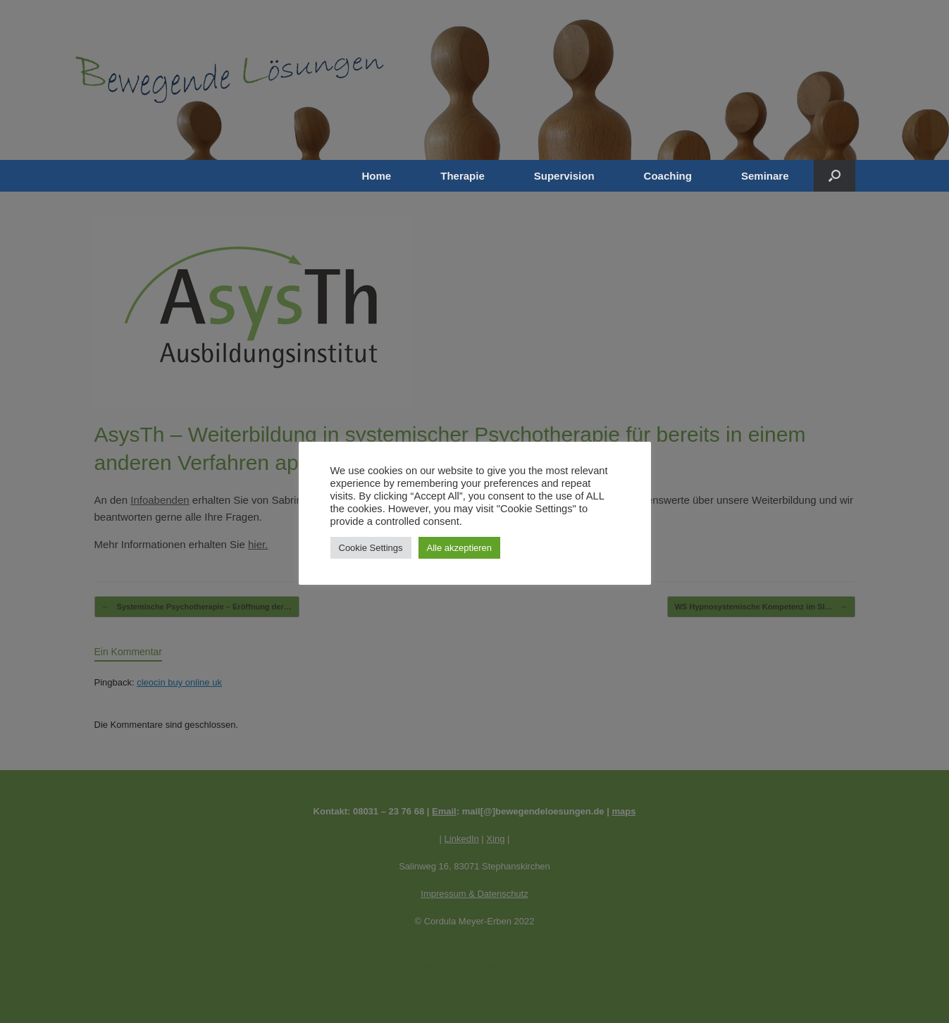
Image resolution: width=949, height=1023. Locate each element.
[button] (834, 176)
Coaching (668, 176)
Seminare (765, 176)
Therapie (462, 176)
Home (377, 176)
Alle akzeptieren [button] (459, 547)
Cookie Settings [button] (371, 547)
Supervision (564, 176)
